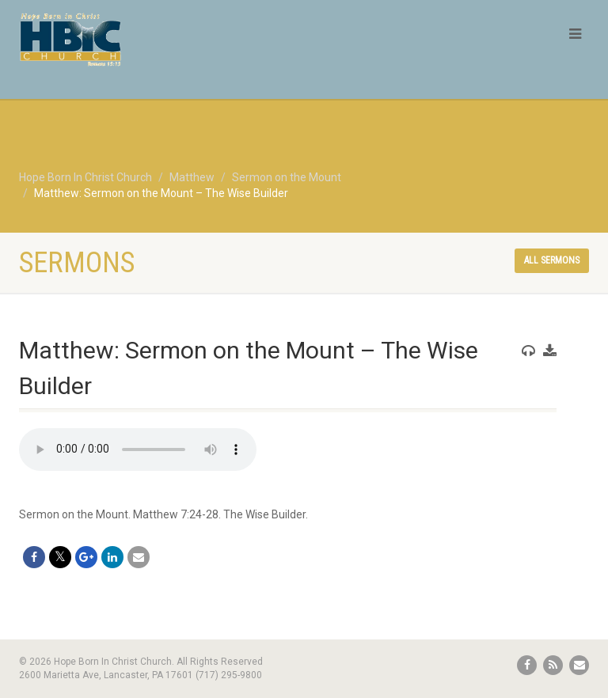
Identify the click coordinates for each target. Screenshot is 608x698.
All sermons (552, 260)
